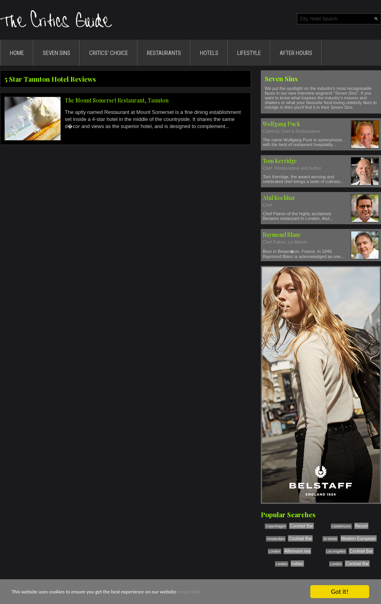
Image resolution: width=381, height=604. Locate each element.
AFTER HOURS (296, 53)
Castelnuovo (341, 526)
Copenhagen (276, 526)
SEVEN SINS (56, 53)
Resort (361, 525)
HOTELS (209, 53)
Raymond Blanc (282, 234)
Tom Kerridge (280, 161)
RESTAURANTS (164, 53)
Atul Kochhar (279, 197)
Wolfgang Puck (281, 124)
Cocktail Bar (301, 525)
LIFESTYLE (249, 53)
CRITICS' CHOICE (108, 53)
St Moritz (330, 539)
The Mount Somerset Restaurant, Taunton (117, 100)
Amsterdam (276, 539)
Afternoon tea (297, 551)
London (274, 551)
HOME (17, 53)
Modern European (358, 538)
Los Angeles (336, 551)
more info (190, 592)
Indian (297, 563)
